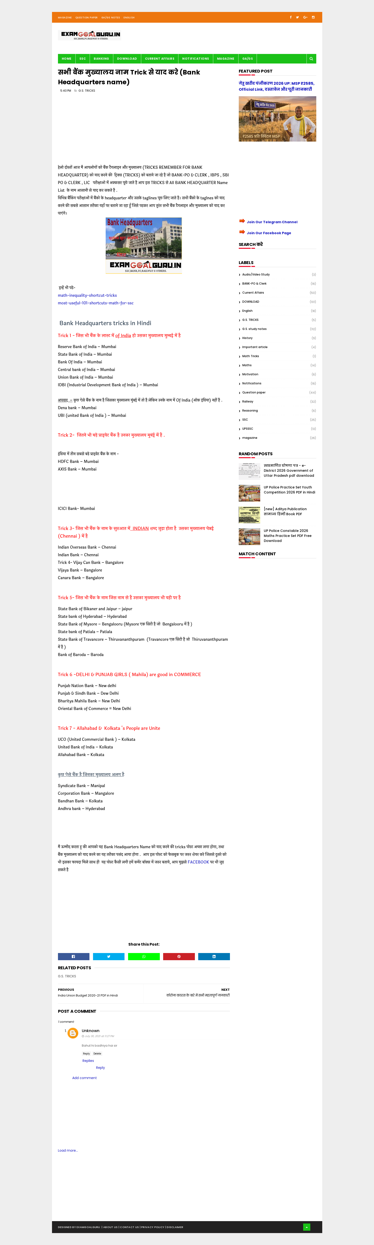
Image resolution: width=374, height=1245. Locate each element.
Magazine (65, 17)
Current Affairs (160, 59)
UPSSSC (247, 429)
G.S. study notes (254, 329)
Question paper (253, 392)
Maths (247, 365)
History (247, 338)
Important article (255, 347)
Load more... (68, 1150)
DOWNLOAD (250, 302)
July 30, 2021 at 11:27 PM (99, 1036)
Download (127, 59)
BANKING (101, 59)
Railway (247, 401)
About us (111, 1227)
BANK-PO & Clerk (254, 283)
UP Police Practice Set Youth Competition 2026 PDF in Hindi (289, 490)
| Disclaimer (174, 1227)
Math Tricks (250, 356)
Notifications (195, 59)
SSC (82, 59)
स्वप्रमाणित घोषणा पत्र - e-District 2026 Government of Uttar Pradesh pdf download (289, 470)
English (129, 17)
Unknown (90, 1030)
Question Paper (86, 17)
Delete (97, 1053)
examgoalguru (88, 1227)
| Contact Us (129, 1227)
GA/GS (247, 59)
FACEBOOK (198, 862)
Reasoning (250, 410)
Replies (88, 1060)
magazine (249, 438)
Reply (86, 1053)
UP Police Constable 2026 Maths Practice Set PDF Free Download (288, 535)
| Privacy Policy (152, 1227)
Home (67, 59)
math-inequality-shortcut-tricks (87, 295)
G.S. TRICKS (86, 91)
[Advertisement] (144, 130)
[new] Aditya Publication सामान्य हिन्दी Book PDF (285, 511)
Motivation (250, 374)
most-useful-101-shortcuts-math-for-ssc (96, 303)
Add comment (84, 1077)
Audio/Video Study (256, 274)
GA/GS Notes (110, 17)
